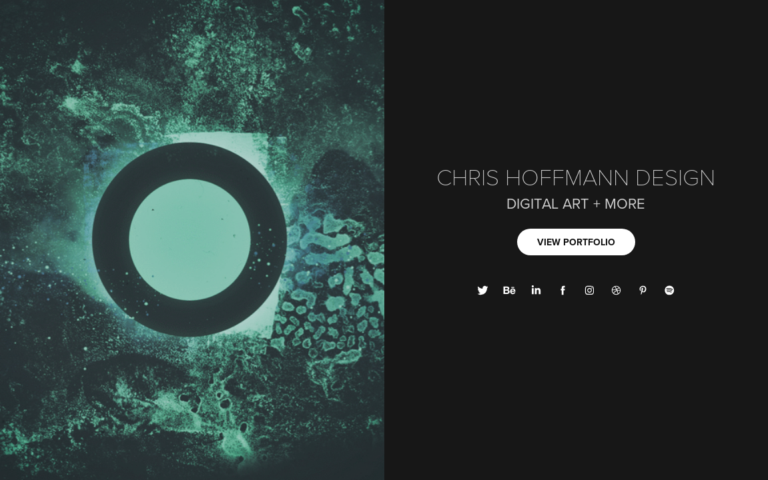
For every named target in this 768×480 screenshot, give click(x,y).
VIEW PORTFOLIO (576, 242)
